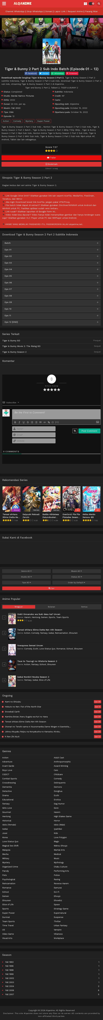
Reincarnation (61, 633)
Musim (76, 571)
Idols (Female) (9, 825)
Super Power (43, 121)
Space (57, 904)
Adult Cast (59, 758)
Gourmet (6, 812)
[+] (57, 422)
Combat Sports (9, 779)
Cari (51, 588)
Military (5, 858)
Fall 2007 (9, 994)
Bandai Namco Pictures (22, 96)
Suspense (58, 917)
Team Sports (62, 617)
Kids (56, 833)
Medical (57, 854)
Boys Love (7, 770)
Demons (58, 787)
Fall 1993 (9, 962)
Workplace (59, 938)
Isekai (51, 633)
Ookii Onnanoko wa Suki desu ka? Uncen (38, 614)
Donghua (58, 791)
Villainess (58, 934)
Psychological (8, 879)
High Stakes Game (63, 816)
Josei (4, 833)
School (69, 649)
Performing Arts (61, 871)
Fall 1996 (9, 966)
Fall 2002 (9, 978)
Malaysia (6, 850)
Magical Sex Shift (10, 846)
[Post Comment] (89, 430)
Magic (56, 841)
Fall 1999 (9, 974)
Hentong (36, 617)
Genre (26, 571)
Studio (26, 576)
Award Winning (61, 766)
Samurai (58, 888)
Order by (76, 582)
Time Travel (8, 925)
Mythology (59, 862)
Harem (27, 617)
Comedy (17, 121)
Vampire (57, 930)
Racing (57, 879)
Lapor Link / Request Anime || (69, 11)
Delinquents (60, 783)
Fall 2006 (9, 990)
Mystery (29, 121)
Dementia (7, 787)
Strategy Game (61, 909)
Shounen (73, 633)
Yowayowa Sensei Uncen (30, 645)
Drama (5, 795)
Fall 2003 (9, 982)
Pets (4, 875)
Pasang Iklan (91, 11)
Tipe (26, 582)
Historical (6, 821)
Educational (8, 800)
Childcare (58, 774)
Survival (6, 917)
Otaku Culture (60, 867)
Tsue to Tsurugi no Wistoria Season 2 (37, 661)
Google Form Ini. (47, 211)
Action (6, 121)
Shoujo (57, 896)
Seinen (44, 617)
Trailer (51, 158)
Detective (7, 791)
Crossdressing (9, 783)
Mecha (5, 854)
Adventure (7, 762)
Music (56, 858)
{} (53, 422)
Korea (5, 837)
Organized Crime (10, 867)
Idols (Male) (59, 825)
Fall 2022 (15, 108)
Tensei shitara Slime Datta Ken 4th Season (39, 630)
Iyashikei (58, 829)
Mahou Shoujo (60, 846)
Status (76, 576)
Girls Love (7, 808)
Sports (52, 617)
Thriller (57, 921)
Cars (56, 770)
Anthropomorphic (62, 762)
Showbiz (58, 900)
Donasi (48, 11)
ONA (11, 112)
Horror (57, 821)
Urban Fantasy (60, 925)
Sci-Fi (56, 892)
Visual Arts (7, 938)
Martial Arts (59, 850)
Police (57, 875)
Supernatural (60, 913)
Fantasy (43, 633)
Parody (5, 871)
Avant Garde (8, 766)
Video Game (8, 934)
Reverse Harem (61, 883)
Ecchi (35, 649)
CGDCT (5, 774)
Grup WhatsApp (35, 11)
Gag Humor (59, 804)
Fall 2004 (9, 986)
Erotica (57, 800)
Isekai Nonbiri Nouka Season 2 (33, 677)
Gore (56, 808)
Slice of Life (44, 680)
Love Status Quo (47, 649)
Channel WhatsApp (15, 11)
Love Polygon (60, 837)
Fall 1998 (9, 970)
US (3, 930)
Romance (60, 649)
